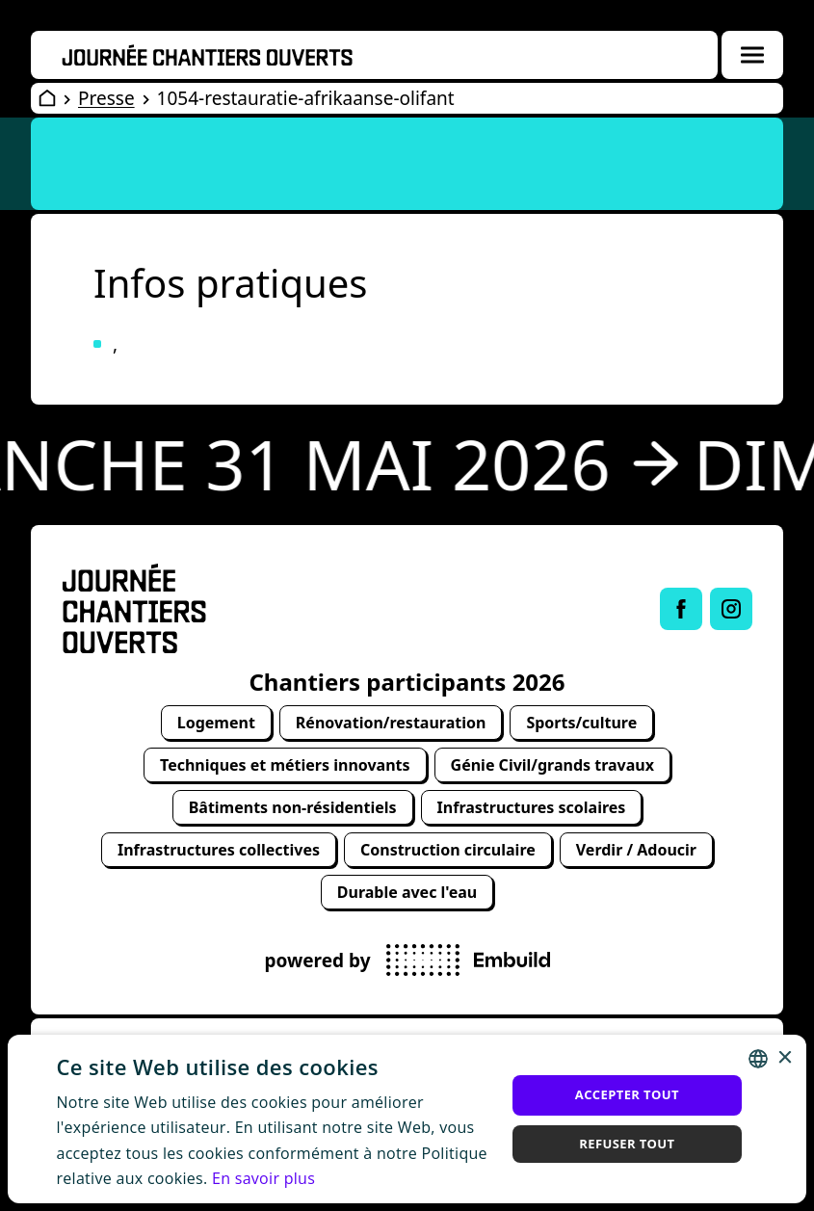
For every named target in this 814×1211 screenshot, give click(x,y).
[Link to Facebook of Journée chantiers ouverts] (681, 609)
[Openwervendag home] (207, 55)
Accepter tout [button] (627, 1094)
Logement (216, 722)
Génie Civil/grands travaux (552, 765)
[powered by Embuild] (468, 960)
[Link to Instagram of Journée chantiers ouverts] (731, 609)
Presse (106, 98)
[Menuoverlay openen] (752, 55)
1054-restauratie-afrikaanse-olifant (306, 98)
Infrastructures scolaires (531, 807)
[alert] (406, 1118)
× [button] (784, 1058)
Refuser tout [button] (626, 1143)
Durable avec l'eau (407, 892)
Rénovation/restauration (391, 722)
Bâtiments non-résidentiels (293, 807)
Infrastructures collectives (219, 849)
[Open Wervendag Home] (47, 98)
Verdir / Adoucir (636, 849)
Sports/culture (581, 722)
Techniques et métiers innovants (285, 765)
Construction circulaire (448, 849)
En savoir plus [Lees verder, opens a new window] (263, 1178)
